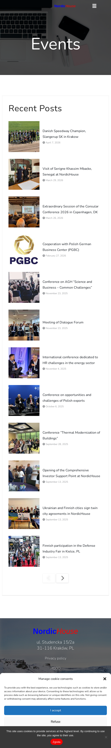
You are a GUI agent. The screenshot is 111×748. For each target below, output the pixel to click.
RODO (55, 668)
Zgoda (56, 741)
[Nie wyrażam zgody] (106, 737)
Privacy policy (55, 658)
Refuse (55, 722)
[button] (105, 679)
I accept (55, 710)
